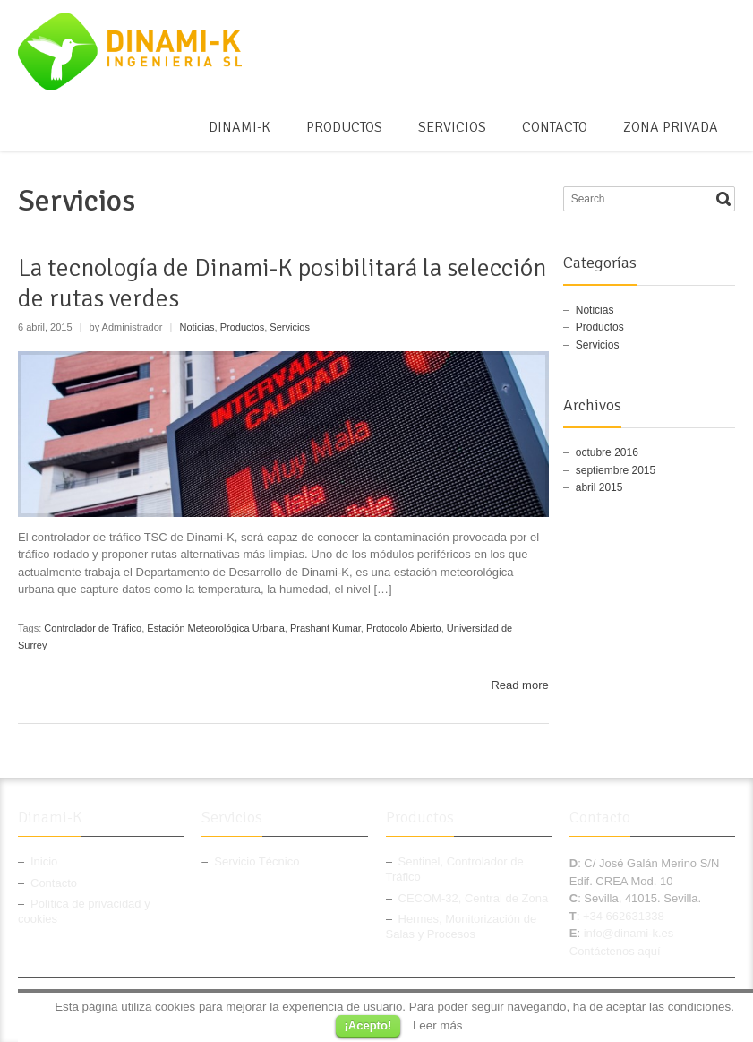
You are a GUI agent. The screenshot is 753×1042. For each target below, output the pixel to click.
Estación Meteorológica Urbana (215, 628)
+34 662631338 (623, 916)
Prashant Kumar (325, 628)
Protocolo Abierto (403, 628)
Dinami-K (239, 127)
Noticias (196, 327)
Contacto (554, 127)
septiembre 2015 (615, 470)
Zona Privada (670, 127)
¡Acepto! (368, 1025)
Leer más (438, 1025)
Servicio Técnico (256, 861)
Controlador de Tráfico (92, 628)
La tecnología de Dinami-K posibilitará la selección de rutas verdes (282, 283)
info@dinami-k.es (629, 933)
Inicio (43, 861)
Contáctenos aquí (615, 951)
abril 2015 (599, 487)
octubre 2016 (607, 452)
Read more (519, 685)
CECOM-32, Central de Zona (473, 898)
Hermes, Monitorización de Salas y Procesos (461, 926)
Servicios (452, 127)
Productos (344, 127)
